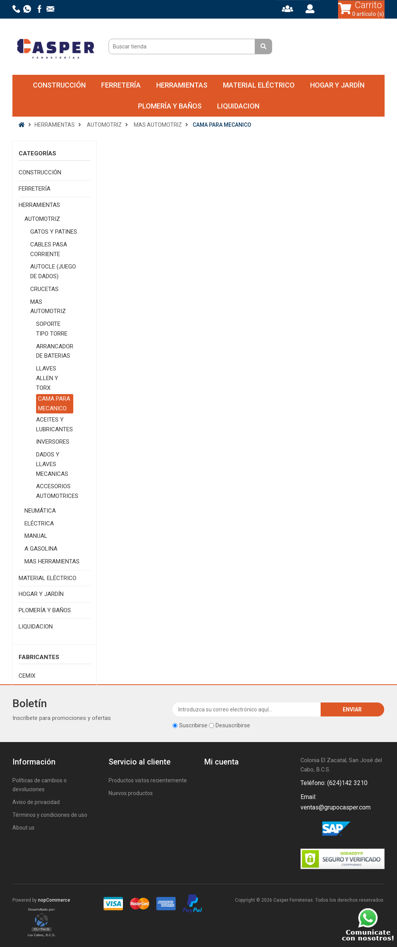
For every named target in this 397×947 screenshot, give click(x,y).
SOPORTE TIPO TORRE (51, 328)
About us (23, 828)
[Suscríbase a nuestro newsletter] (247, 709)
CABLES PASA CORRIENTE (48, 249)
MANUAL (35, 535)
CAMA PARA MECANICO (54, 403)
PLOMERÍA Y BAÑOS (170, 106)
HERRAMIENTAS (181, 85)
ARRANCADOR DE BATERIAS (54, 351)
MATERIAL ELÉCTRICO (259, 85)
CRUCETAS (44, 289)
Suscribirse (193, 725)
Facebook (307, 829)
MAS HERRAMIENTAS (51, 561)
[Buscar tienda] (183, 46)
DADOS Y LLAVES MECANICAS (52, 464)
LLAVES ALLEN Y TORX (47, 378)
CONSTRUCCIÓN (59, 85)
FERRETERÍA (121, 85)
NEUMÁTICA (40, 510)
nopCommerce (54, 900)
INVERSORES (52, 441)
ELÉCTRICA (39, 523)
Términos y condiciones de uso (49, 815)
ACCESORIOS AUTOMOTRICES (57, 491)
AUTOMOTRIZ (42, 218)
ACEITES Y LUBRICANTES (54, 424)
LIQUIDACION (238, 106)
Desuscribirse (233, 725)
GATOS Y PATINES (53, 231)
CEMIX (27, 675)
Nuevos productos (131, 793)
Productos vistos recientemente (148, 780)
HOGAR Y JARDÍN (337, 85)
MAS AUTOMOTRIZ (48, 306)
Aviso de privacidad (36, 802)
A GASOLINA (40, 548)
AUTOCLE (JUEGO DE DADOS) (53, 271)
